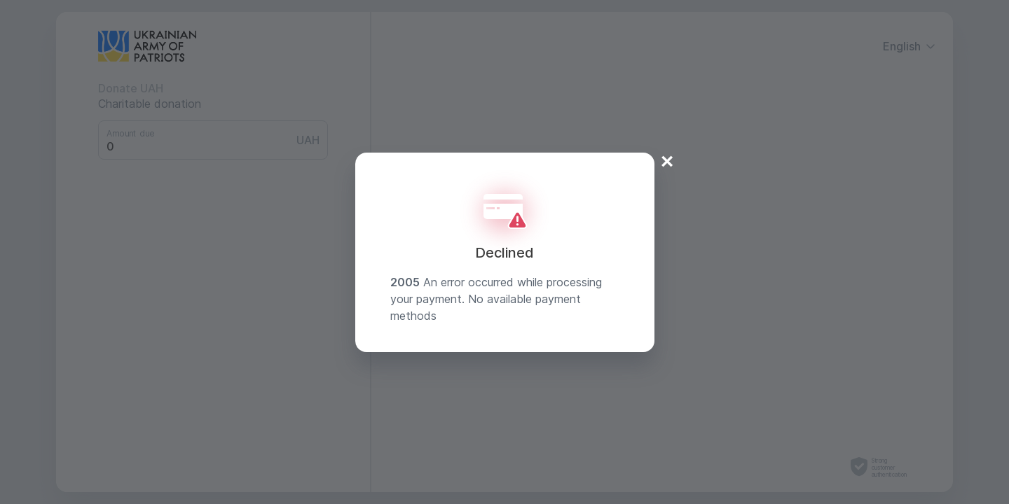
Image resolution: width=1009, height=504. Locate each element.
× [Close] (667, 161)
